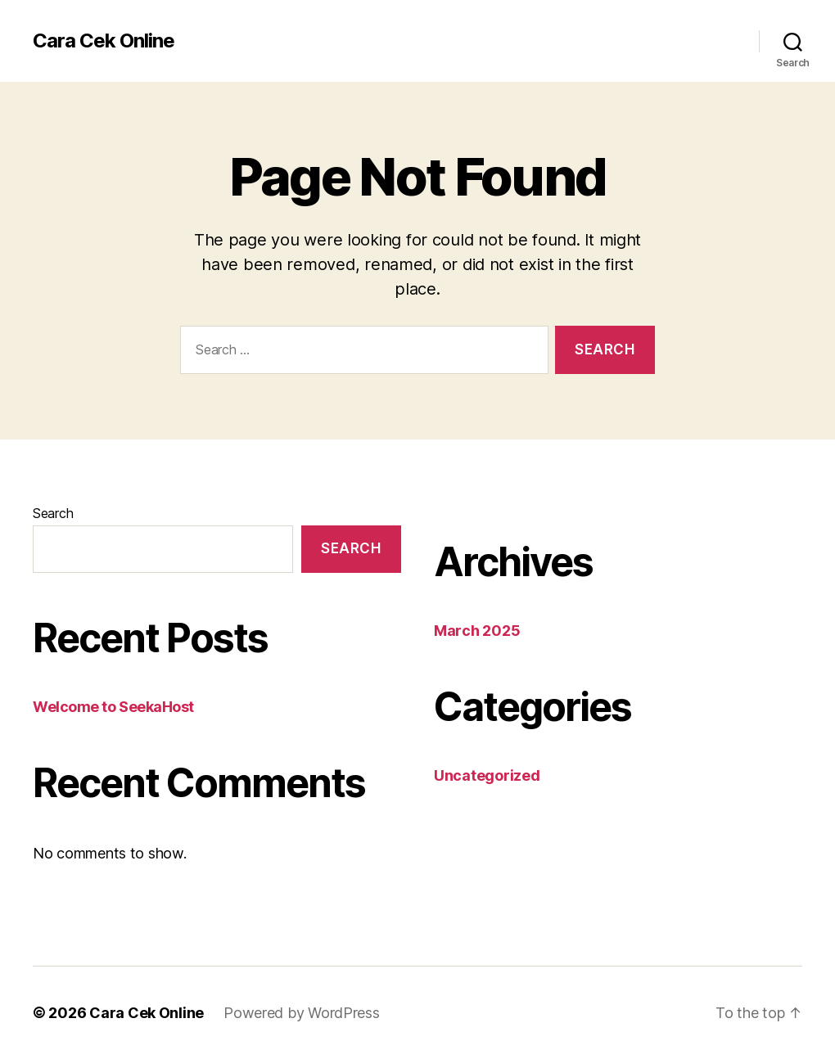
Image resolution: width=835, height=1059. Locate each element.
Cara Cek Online (103, 41)
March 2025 (477, 630)
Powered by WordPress (301, 1012)
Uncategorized (487, 775)
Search (53, 513)
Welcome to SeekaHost (113, 706)
